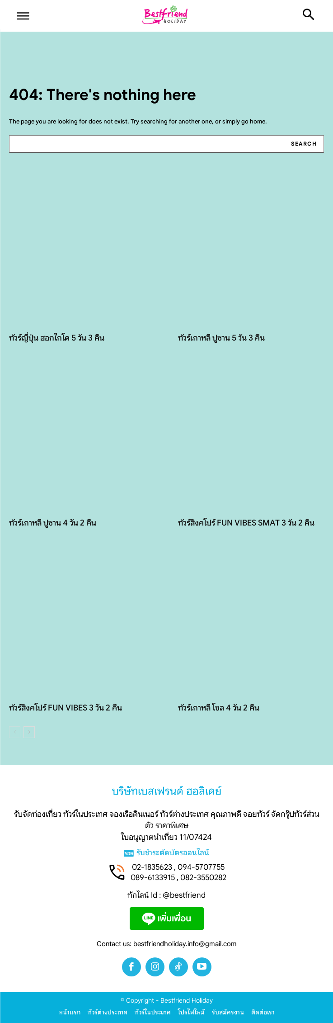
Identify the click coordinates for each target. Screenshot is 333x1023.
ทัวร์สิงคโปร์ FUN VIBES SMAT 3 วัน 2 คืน (246, 523)
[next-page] (29, 732)
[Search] (304, 144)
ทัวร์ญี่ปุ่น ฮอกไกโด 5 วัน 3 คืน (56, 338)
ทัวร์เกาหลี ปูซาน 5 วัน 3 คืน (221, 338)
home (257, 121)
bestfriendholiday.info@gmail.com (185, 944)
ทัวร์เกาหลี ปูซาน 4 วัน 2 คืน (52, 523)
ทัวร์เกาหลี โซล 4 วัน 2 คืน (218, 708)
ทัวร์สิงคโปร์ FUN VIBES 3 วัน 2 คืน (65, 708)
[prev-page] (14, 732)
